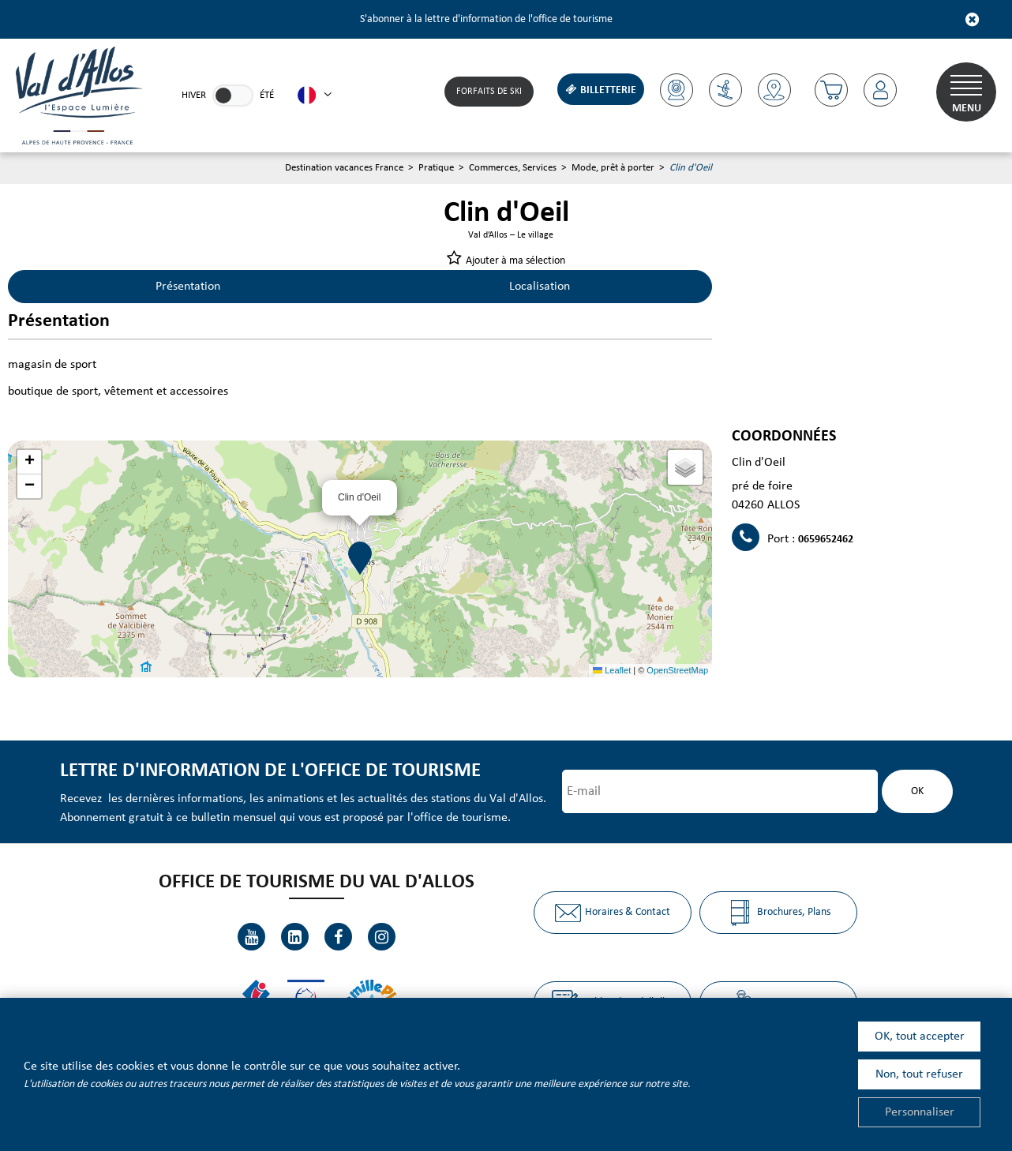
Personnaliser (919, 1112)
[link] (233, 95)
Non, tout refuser (919, 1074)
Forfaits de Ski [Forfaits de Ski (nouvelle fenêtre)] (489, 91)
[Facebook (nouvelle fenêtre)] (338, 936)
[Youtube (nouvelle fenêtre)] (251, 936)
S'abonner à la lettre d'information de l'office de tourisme (486, 19)
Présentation (188, 286)
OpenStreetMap (677, 670)
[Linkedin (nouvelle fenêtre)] (295, 936)
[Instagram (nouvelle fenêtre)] (381, 936)
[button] (831, 90)
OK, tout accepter (920, 1036)
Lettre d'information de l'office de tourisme (270, 771)
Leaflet (612, 670)
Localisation (539, 286)
